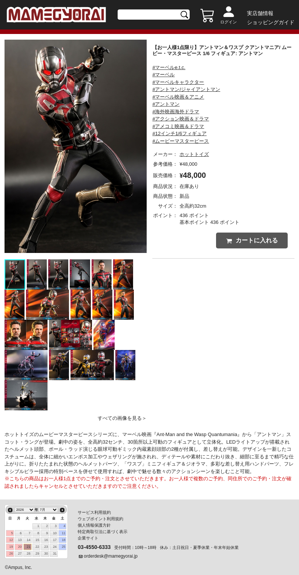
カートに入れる (252, 240)
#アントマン (165, 104)
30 (46, 553)
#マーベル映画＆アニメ (178, 97)
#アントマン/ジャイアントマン (186, 89)
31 (55, 553)
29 (37, 553)
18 (64, 540)
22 (37, 547)
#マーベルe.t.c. (168, 67)
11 (64, 533)
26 (11, 553)
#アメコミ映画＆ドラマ (178, 126)
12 (11, 540)
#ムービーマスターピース (180, 141)
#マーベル (163, 74)
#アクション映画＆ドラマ (180, 119)
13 (20, 540)
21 (29, 547)
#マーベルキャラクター (178, 82)
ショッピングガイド (270, 22)
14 (29, 540)
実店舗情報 (260, 13)
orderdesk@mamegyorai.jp (111, 556)
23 (46, 547)
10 (55, 533)
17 (55, 540)
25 (64, 547)
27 (20, 553)
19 (11, 547)
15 (37, 540)
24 (55, 547)
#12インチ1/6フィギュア (179, 133)
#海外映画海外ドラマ (175, 111)
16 (46, 540)
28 (29, 553)
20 (20, 547)
